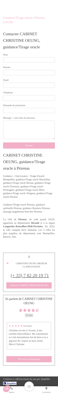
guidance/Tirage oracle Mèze (30, 190)
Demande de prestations (14, 105)
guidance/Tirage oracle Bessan (18, 183)
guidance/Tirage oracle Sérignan (19, 193)
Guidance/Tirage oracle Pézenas (19, 204)
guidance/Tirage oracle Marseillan (33, 179)
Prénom (6, 67)
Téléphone (8, 92)
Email (6, 80)
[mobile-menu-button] (29, 386)
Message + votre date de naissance (19, 118)
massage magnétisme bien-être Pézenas (22, 211)
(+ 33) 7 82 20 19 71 (30, 275)
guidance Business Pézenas (36, 208)
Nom (5, 54)
